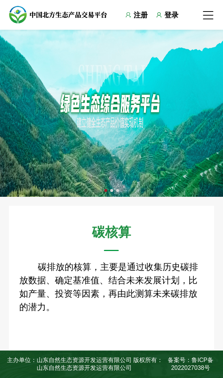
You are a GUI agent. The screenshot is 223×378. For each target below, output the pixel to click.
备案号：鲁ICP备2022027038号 (190, 363)
